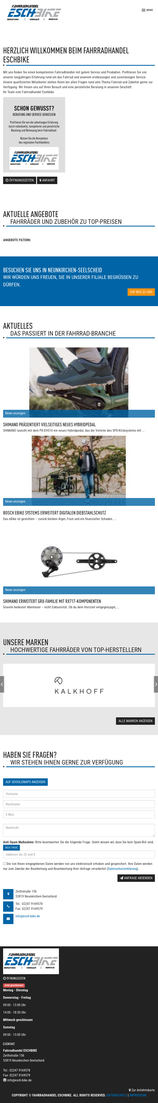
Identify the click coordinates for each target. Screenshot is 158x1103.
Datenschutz (117, 1095)
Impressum (137, 1095)
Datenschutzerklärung (122, 869)
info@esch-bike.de (28, 916)
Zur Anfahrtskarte (142, 1090)
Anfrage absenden (136, 878)
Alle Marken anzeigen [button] (135, 721)
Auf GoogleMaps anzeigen (25, 782)
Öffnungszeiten (20, 180)
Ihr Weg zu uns (141, 292)
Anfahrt (47, 180)
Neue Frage (11, 847)
